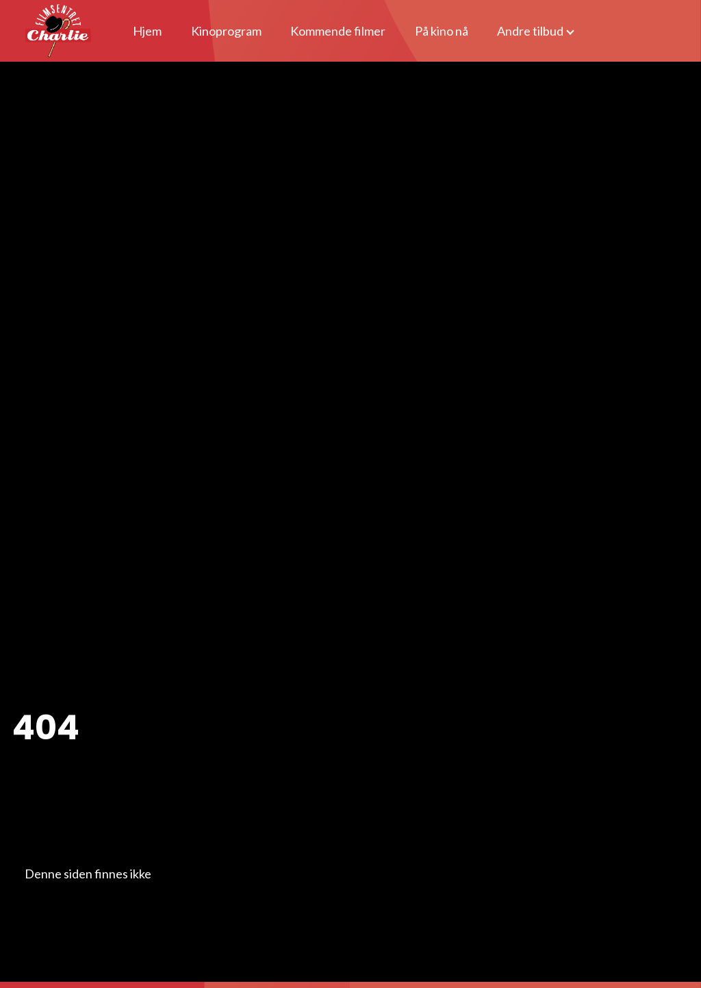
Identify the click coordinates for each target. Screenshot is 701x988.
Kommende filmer (337, 30)
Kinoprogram (226, 30)
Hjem (147, 30)
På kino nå (441, 30)
